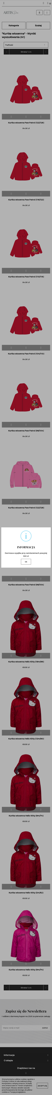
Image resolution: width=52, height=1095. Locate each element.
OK (26, 562)
